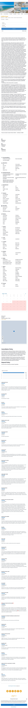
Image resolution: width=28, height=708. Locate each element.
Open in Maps (3, 319)
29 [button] (24, 306)
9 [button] (3, 301)
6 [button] (17, 298)
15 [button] (24, 301)
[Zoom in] (2, 340)
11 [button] (10, 301)
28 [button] (10, 296)
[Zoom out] (2, 341)
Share (7, 19)
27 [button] (17, 306)
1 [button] (24, 296)
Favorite (2, 19)
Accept (14, 704)
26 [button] (3, 296)
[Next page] (25, 294)
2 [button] (3, 298)
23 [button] (3, 306)
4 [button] (10, 298)
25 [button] (10, 306)
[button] (26, 698)
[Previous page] (24, 294)
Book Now (14, 28)
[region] (14, 332)
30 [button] (17, 296)
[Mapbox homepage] (4, 343)
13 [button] (17, 301)
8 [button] (24, 298)
